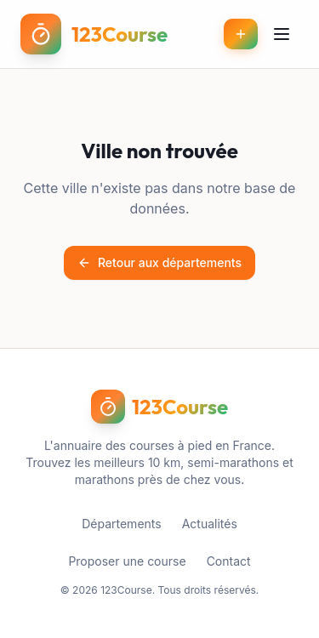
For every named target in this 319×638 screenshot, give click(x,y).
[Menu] (282, 34)
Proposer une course (126, 561)
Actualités (209, 523)
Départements (121, 523)
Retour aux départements (159, 262)
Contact (229, 561)
